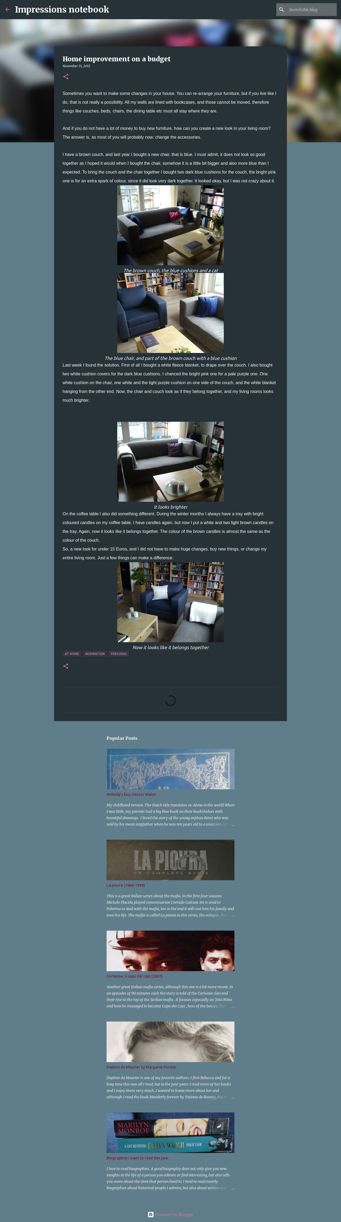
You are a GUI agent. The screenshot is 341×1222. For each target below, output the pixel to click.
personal (119, 654)
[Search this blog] (309, 9)
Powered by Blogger (170, 1214)
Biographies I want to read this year (138, 1158)
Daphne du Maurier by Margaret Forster (142, 1067)
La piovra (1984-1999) (126, 885)
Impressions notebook (62, 9)
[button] (66, 77)
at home (72, 654)
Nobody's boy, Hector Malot (131, 794)
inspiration (95, 654)
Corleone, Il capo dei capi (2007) (135, 976)
